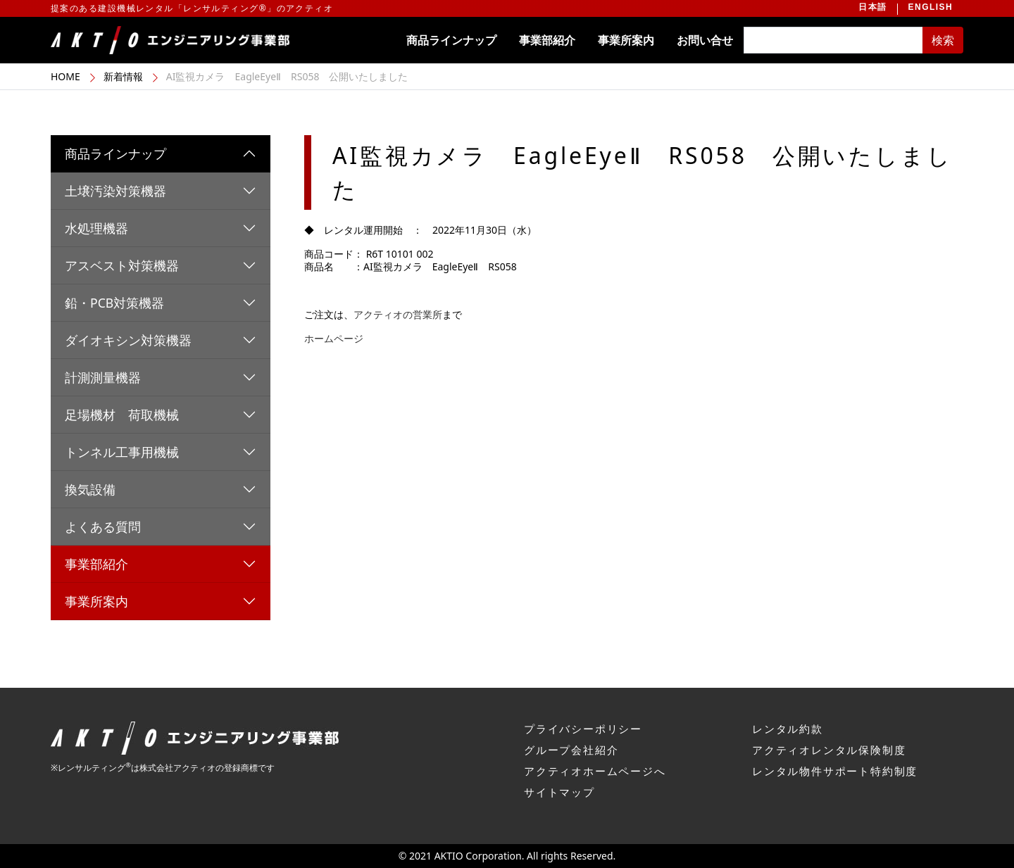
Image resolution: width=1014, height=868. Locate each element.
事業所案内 (626, 40)
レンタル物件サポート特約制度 (835, 771)
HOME (65, 76)
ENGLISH (930, 7)
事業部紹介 (547, 40)
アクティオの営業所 (397, 314)
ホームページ (333, 338)
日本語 (872, 7)
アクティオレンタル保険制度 (829, 750)
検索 (943, 40)
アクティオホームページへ (595, 771)
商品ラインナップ (451, 40)
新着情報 (123, 76)
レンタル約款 (787, 729)
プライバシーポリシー (583, 729)
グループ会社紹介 (571, 750)
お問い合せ (705, 40)
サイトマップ (559, 792)
